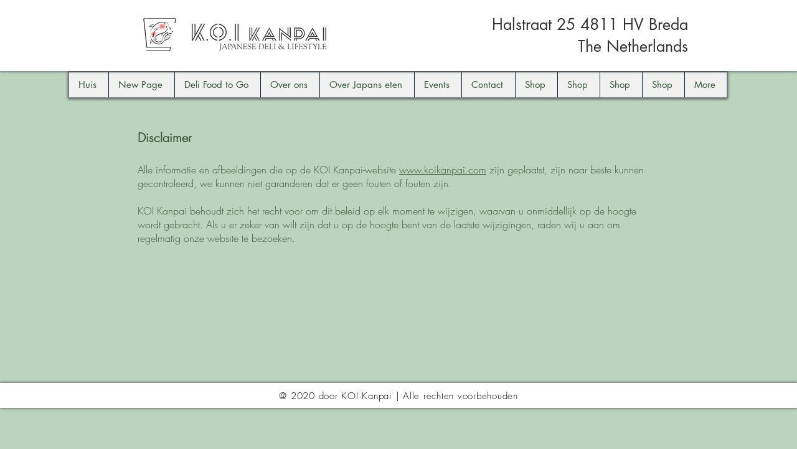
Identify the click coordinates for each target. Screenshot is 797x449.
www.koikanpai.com (442, 169)
